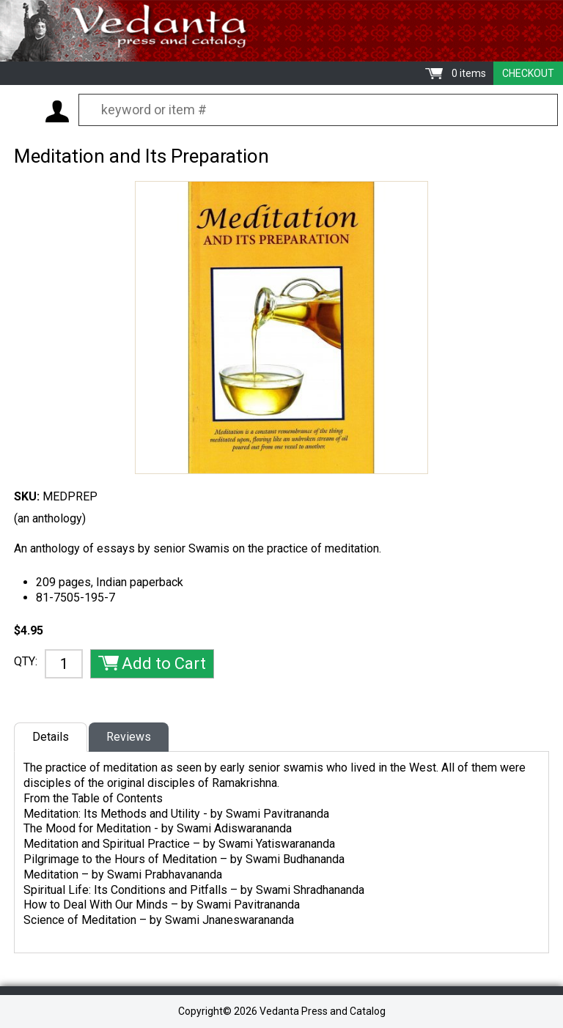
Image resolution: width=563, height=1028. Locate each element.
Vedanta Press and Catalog (281, 31)
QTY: (25, 661)
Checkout (528, 73)
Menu (22, 110)
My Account (57, 111)
